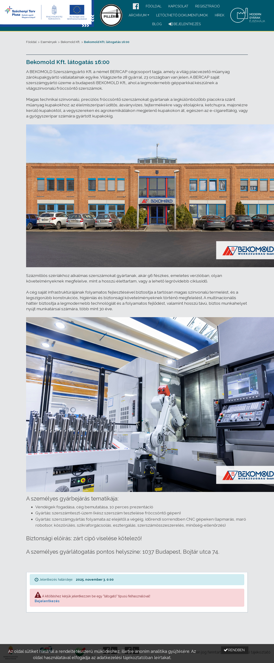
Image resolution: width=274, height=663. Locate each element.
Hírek (219, 15)
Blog (157, 24)
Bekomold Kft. (70, 42)
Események (49, 42)
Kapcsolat (178, 6)
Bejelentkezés (47, 601)
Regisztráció (207, 6)
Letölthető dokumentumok (182, 15)
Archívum (137, 15)
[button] (136, 6)
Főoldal (153, 6)
